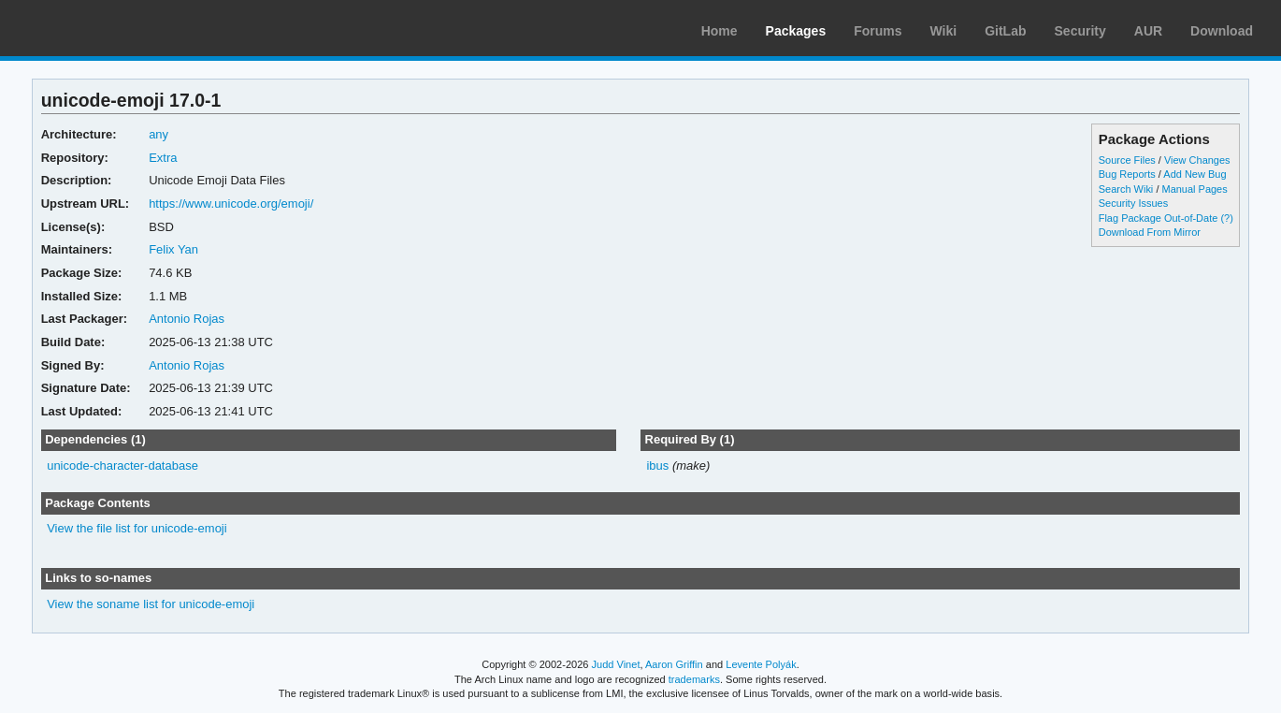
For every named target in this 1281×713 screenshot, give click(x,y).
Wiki (943, 30)
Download (1221, 30)
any (158, 134)
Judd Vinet (616, 664)
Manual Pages (1194, 189)
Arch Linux (103, 28)
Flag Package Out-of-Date (1158, 218)
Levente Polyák (761, 664)
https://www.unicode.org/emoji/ (231, 203)
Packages (796, 30)
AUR (1148, 30)
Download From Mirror (1150, 232)
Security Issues (1133, 203)
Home (719, 30)
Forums (877, 30)
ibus (657, 465)
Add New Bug (1194, 174)
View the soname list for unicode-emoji (150, 604)
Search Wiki (1126, 189)
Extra (163, 158)
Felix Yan (173, 249)
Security (1080, 30)
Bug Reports (1127, 174)
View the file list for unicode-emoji (136, 528)
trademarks (694, 679)
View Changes (1197, 160)
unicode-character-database (122, 465)
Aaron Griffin (674, 664)
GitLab (1005, 30)
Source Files (1127, 160)
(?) (1226, 218)
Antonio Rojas (186, 319)
